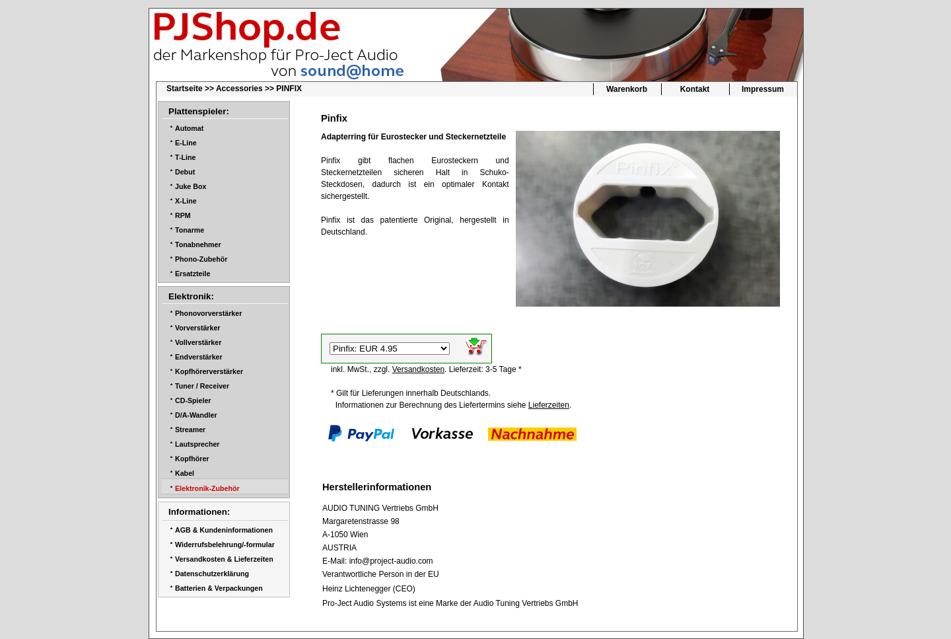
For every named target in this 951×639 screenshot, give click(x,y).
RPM (183, 215)
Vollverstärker (198, 342)
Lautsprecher (197, 444)
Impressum (763, 89)
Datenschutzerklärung (212, 574)
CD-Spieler (193, 400)
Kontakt (695, 89)
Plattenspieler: (198, 111)
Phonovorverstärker (208, 313)
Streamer (190, 429)
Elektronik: (191, 296)
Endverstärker (199, 357)
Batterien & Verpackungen (219, 588)
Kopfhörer (192, 459)
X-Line (186, 201)
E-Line (186, 143)
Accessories (239, 88)
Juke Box (190, 186)
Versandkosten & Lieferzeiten (224, 559)
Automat (189, 128)
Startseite (184, 88)
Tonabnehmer (198, 244)
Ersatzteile (192, 274)
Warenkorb (626, 89)
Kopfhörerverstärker (209, 371)
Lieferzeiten (548, 405)
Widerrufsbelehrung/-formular (225, 544)
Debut (185, 172)
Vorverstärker (198, 328)
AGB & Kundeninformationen (224, 530)
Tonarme (189, 230)
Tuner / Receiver (202, 386)
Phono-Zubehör (201, 259)
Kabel (184, 473)
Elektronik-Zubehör (207, 488)
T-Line (185, 157)
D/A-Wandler (196, 415)
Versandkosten (418, 369)
